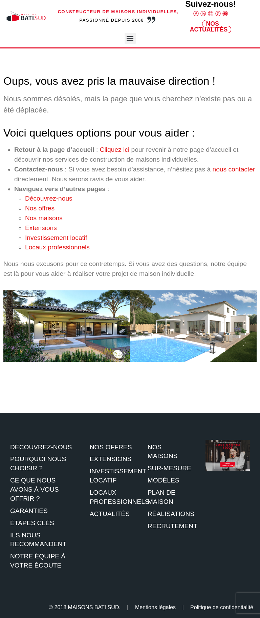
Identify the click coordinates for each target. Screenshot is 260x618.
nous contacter (233, 169)
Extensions (41, 227)
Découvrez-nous (48, 198)
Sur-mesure (169, 468)
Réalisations (171, 513)
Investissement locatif (56, 237)
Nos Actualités (209, 26)
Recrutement (172, 526)
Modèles (163, 480)
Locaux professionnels (57, 247)
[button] (130, 38)
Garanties (29, 510)
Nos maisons (44, 218)
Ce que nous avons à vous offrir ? (34, 489)
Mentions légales (155, 607)
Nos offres (40, 208)
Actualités (110, 513)
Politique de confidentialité (221, 607)
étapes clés (32, 523)
